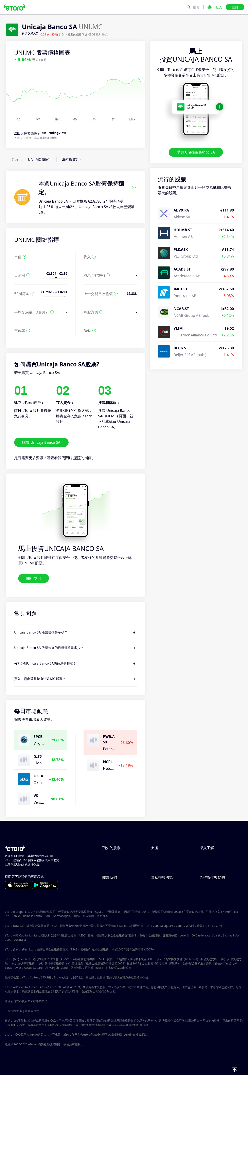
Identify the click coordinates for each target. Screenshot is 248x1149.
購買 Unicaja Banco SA (196, 152)
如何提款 (158, 870)
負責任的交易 (210, 863)
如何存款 (158, 863)
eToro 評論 (111, 926)
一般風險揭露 (162, 939)
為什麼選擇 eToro (116, 919)
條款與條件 (160, 946)
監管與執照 (160, 933)
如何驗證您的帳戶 (165, 883)
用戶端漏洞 (160, 897)
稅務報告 (206, 883)
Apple (107, 870)
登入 (219, 7)
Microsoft (110, 890)
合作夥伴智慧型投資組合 (219, 946)
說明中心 (158, 856)
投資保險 (206, 939)
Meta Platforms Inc (118, 883)
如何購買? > (71, 159)
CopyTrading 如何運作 (217, 856)
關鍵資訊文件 (162, 953)
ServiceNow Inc (115, 856)
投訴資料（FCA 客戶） (169, 959)
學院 (77, 457)
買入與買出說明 (212, 876)
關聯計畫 (206, 926)
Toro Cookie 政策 (165, 919)
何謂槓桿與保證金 (214, 870)
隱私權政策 (160, 926)
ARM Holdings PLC (118, 863)
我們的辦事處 (113, 939)
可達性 (107, 946)
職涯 (106, 933)
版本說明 (109, 953)
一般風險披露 (13, 1084)
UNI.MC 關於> (39, 159)
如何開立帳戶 (162, 876)
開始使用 (33, 578)
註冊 (235, 7)
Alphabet (110, 876)
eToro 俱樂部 (210, 933)
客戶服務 (158, 890)
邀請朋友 (206, 919)
